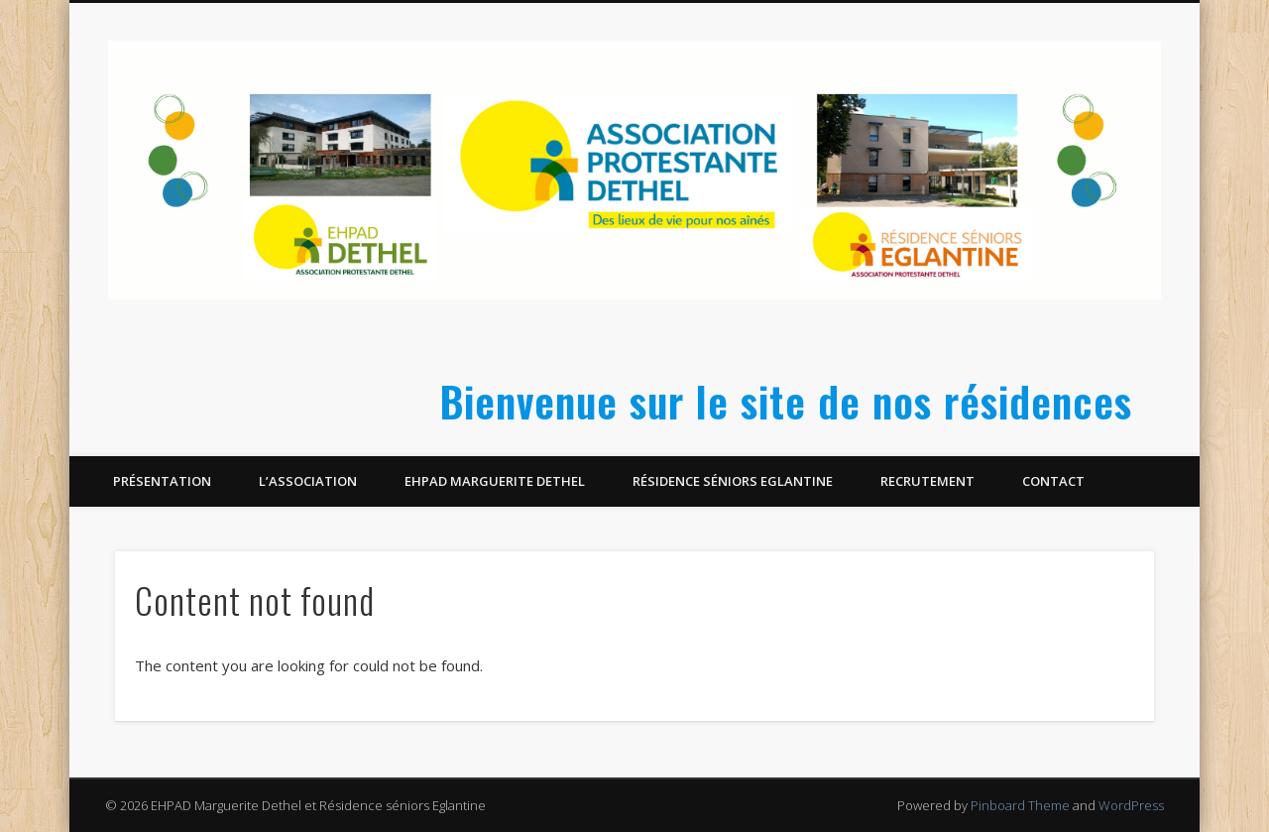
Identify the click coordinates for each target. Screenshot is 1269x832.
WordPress (1131, 805)
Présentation (162, 481)
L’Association (308, 481)
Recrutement (927, 481)
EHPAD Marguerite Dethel (494, 481)
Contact (1053, 481)
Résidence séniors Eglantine (733, 481)
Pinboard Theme (1020, 805)
